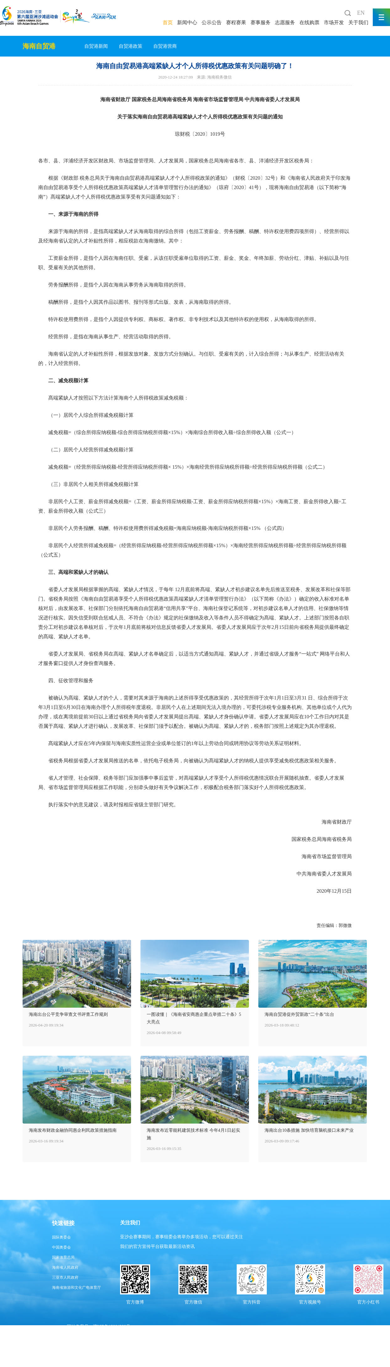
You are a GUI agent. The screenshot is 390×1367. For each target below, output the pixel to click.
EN (361, 13)
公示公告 (212, 22)
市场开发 (334, 22)
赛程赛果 (236, 22)
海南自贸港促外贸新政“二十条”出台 (299, 1014)
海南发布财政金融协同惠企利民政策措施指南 (73, 1130)
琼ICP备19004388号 (112, 1326)
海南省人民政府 (65, 1267)
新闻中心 (187, 22)
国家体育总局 (63, 1257)
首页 (168, 22)
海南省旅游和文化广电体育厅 (76, 1287)
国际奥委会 (61, 1237)
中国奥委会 (61, 1247)
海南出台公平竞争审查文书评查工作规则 (68, 1014)
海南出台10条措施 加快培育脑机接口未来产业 (309, 1130)
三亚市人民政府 (65, 1277)
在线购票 (309, 22)
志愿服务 (285, 22)
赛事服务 (260, 22)
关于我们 (358, 22)
